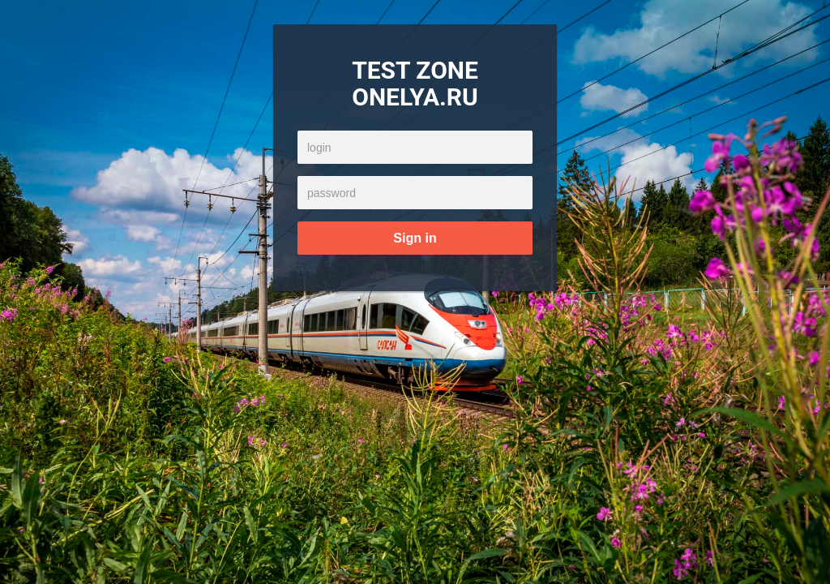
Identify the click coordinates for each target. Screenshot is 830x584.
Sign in (414, 238)
